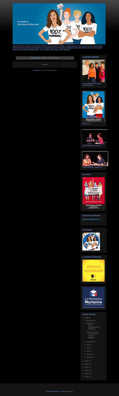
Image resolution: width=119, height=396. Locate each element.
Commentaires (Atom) (49, 70)
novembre (90, 342)
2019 (87, 376)
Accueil (45, 64)
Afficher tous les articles (50, 58)
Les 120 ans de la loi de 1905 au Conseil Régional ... (92, 335)
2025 (87, 318)
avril (88, 351)
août (88, 345)
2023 (87, 364)
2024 (87, 361)
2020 (87, 373)
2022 (87, 367)
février (89, 354)
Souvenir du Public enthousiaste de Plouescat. (92, 326)
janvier (89, 357)
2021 (87, 370)
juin (88, 348)
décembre (90, 320)
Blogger (70, 391)
